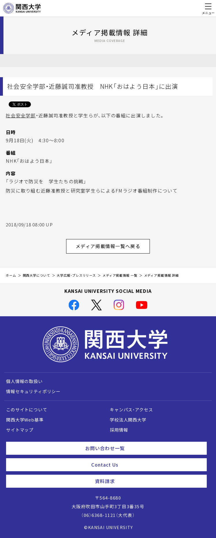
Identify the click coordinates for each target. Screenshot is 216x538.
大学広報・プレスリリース (76, 275)
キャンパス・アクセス (131, 409)
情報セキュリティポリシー (33, 391)
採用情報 (119, 430)
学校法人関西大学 (128, 420)
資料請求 (148, 481)
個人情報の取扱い (24, 381)
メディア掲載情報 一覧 (120, 275)
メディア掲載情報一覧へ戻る (113, 246)
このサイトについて (26, 409)
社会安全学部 (21, 115)
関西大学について (36, 275)
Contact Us (146, 464)
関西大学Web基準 (25, 420)
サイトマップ (19, 430)
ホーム (11, 275)
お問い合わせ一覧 (143, 448)
